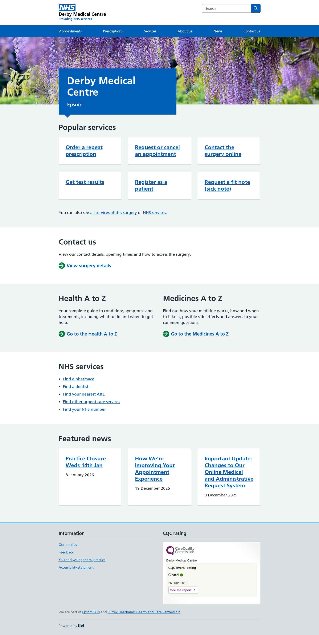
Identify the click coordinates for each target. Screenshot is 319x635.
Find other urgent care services (91, 401)
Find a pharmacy (78, 379)
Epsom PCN (91, 612)
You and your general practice (82, 560)
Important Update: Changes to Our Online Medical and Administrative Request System (229, 472)
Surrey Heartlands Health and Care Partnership (144, 612)
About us (185, 31)
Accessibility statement (76, 567)
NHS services (154, 212)
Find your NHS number (84, 409)
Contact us (252, 31)
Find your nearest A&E (84, 394)
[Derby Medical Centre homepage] (82, 12)
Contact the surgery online (223, 150)
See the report (181, 590)
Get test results (85, 182)
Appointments (70, 31)
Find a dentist (75, 386)
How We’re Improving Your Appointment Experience (155, 468)
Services (150, 31)
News (218, 31)
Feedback (66, 552)
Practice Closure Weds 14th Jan (86, 462)
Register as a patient (151, 185)
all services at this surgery (113, 212)
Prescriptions (113, 31)
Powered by (71, 626)
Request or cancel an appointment (157, 150)
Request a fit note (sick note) (227, 185)
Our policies (68, 545)
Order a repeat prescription (84, 150)
